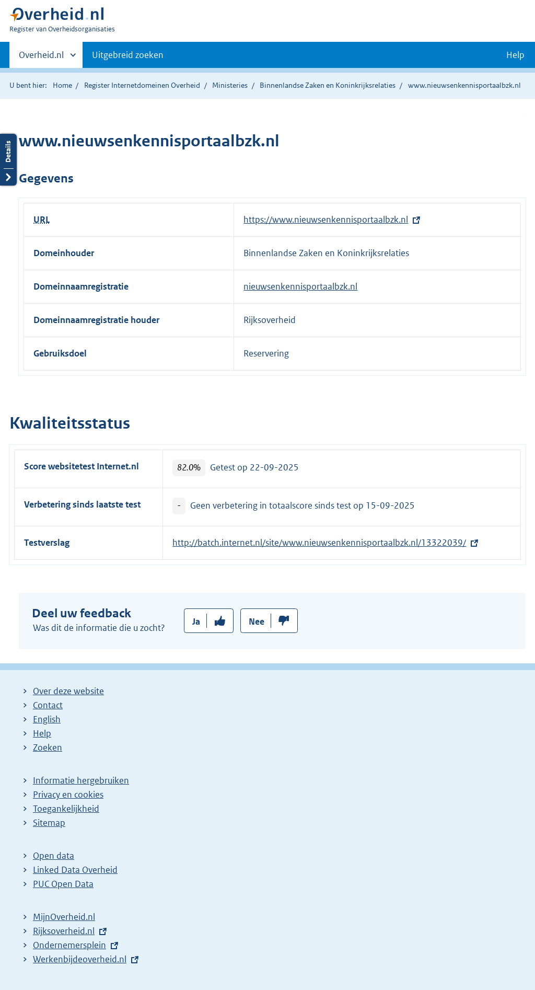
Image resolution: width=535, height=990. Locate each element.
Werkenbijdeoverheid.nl (79, 959)
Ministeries (230, 85)
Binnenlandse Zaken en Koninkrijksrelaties (328, 85)
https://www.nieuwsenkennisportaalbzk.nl (325, 219)
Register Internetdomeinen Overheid (142, 85)
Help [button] (515, 55)
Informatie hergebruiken (81, 780)
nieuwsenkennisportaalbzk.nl (300, 286)
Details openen (8, 160)
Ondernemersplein (69, 945)
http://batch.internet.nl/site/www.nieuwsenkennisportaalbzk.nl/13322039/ (319, 542)
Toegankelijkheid (66, 808)
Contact (48, 705)
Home (62, 85)
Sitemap (49, 822)
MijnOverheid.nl (64, 917)
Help (42, 733)
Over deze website (68, 691)
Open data (53, 855)
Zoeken (47, 747)
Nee (256, 621)
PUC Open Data (63, 884)
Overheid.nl (41, 58)
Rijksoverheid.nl (64, 931)
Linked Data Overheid (75, 870)
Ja (196, 621)
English (47, 719)
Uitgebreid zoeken (128, 55)
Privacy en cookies (68, 794)
